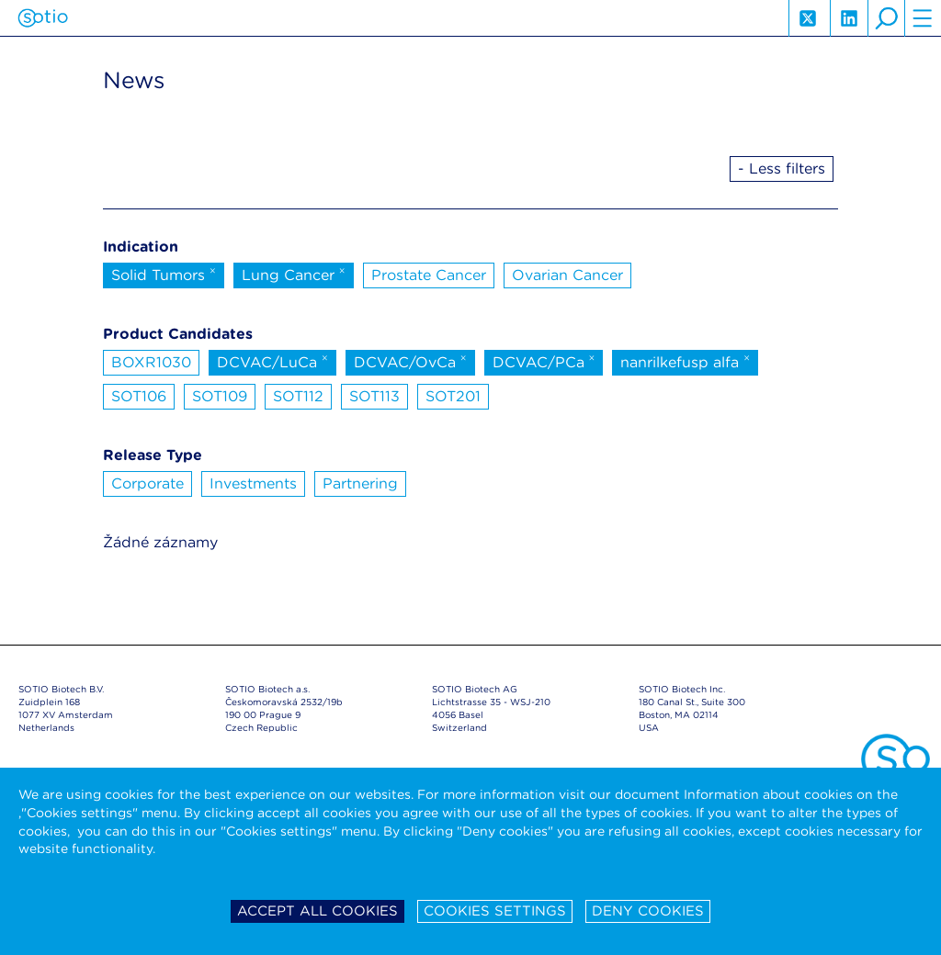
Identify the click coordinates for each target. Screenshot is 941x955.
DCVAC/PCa (544, 361)
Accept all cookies (317, 911)
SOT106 (138, 396)
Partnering (360, 483)
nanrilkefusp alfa (685, 361)
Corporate (147, 483)
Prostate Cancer (428, 275)
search (885, 18)
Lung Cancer (294, 274)
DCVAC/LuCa (272, 361)
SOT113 (374, 396)
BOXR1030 (151, 362)
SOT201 (453, 396)
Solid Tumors (163, 274)
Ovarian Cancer (567, 275)
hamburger (922, 18)
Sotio (42, 18)
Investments (253, 483)
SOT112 (298, 396)
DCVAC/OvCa (410, 361)
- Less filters (781, 168)
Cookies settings (495, 911)
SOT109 (219, 396)
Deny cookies (648, 911)
